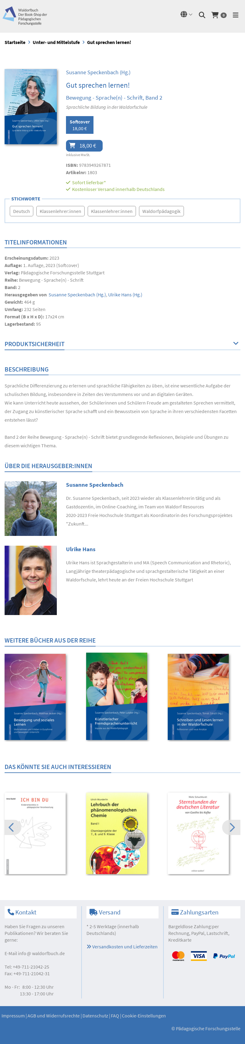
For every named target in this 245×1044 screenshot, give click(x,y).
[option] (41, 698)
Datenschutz (95, 1016)
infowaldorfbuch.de (41, 953)
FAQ (115, 1016)
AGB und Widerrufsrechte (53, 1016)
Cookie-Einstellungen (144, 1016)
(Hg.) (98, 72)
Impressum (13, 1016)
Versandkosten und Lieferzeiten (122, 946)
